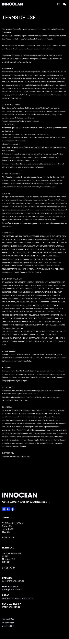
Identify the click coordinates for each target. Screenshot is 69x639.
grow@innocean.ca (12, 589)
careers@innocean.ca (13, 580)
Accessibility (7, 626)
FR (58, 3)
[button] (65, 4)
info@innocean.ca (11, 606)
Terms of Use (8, 619)
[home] (13, 4)
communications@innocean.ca (17, 598)
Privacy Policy (8, 622)
